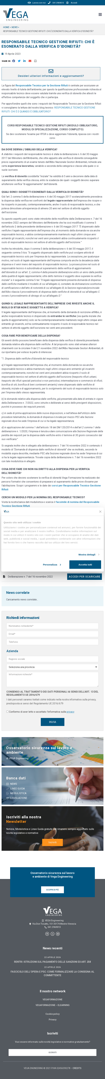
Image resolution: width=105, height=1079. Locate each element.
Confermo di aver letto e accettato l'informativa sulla (41, 711)
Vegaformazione (52, 999)
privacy (70, 711)
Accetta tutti (85, 564)
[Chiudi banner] (100, 511)
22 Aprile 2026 (52, 957)
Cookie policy (52, 1014)
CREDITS (77, 1068)
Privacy (52, 1019)
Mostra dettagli (86, 554)
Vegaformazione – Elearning (53, 1005)
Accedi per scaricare (84, 576)
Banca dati (16, 778)
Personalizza (52, 564)
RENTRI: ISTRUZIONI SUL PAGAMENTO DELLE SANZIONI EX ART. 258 (52, 961)
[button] (7, 61)
